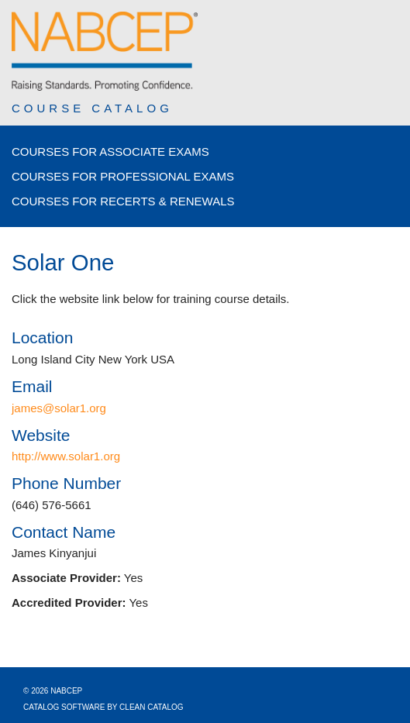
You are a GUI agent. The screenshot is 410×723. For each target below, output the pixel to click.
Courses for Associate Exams (110, 151)
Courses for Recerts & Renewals (123, 201)
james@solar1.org (59, 408)
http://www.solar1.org (66, 456)
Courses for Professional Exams (123, 176)
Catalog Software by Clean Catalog (103, 707)
